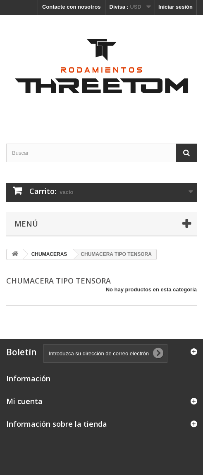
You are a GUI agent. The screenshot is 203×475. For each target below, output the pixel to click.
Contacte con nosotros (71, 7)
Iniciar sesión (175, 7)
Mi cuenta (24, 401)
